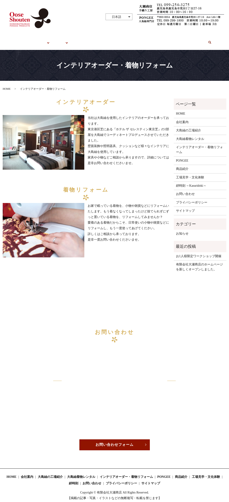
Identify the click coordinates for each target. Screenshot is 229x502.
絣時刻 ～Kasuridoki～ (191, 181)
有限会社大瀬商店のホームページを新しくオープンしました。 (199, 262)
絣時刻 (171, 40)
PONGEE (61, 40)
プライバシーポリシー (191, 197)
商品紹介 (182, 164)
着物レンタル (116, 40)
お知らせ (182, 229)
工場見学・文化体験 (88, 40)
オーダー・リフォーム (146, 40)
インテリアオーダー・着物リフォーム (199, 145)
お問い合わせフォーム (114, 440)
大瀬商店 (43, 40)
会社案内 (182, 117)
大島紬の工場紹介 (188, 126)
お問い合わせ (191, 40)
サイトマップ (185, 206)
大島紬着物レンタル (190, 134)
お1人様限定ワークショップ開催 (198, 251)
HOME (27, 40)
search (208, 39)
